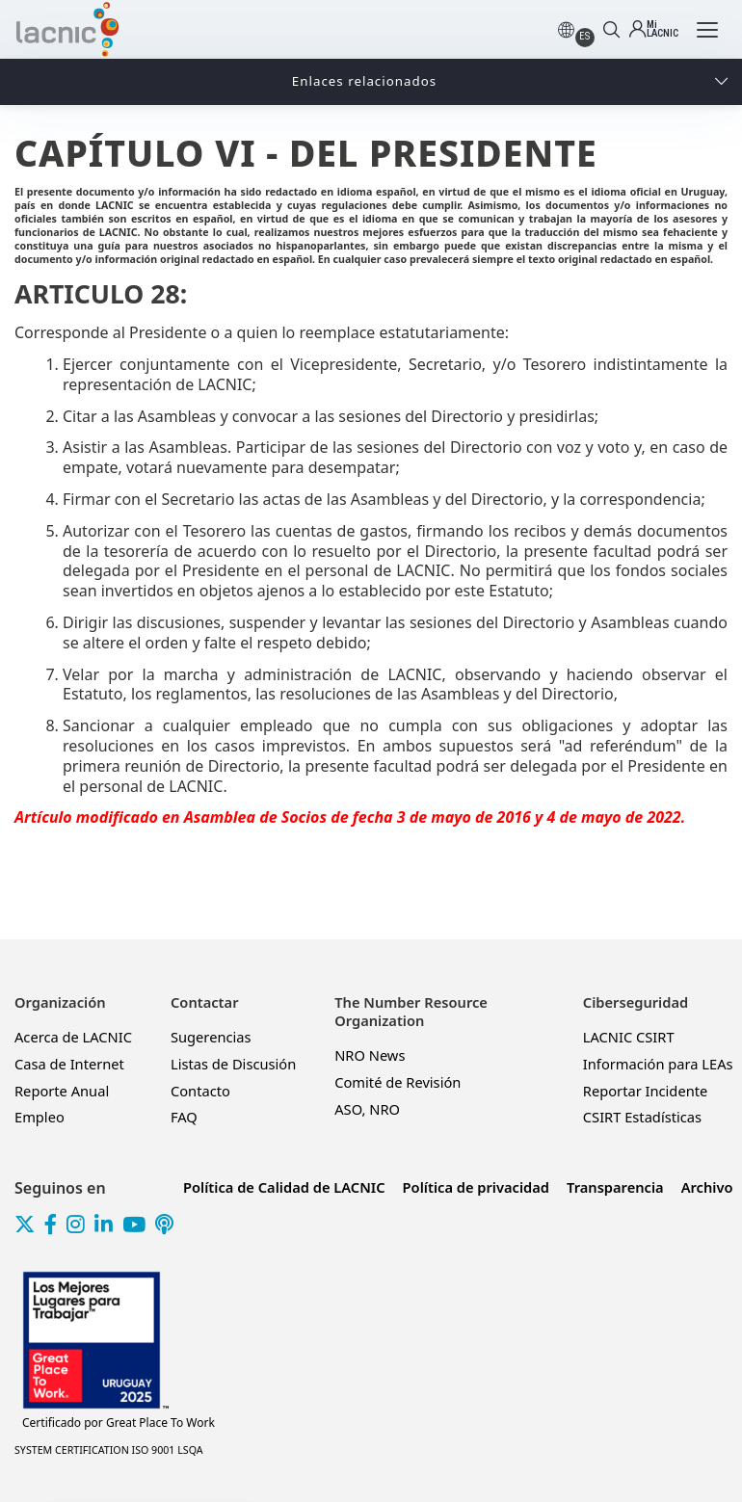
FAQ (184, 1116)
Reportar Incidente (645, 1090)
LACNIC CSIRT (629, 1036)
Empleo (39, 1116)
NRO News (369, 1055)
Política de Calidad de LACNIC (284, 1187)
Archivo (707, 1187)
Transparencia (615, 1187)
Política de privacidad (476, 1187)
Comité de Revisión (397, 1082)
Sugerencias (211, 1036)
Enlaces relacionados (364, 81)
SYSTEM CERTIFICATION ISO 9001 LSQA (108, 1450)
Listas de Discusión (233, 1063)
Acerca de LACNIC (73, 1036)
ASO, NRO (367, 1109)
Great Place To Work (118, 1423)
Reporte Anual (61, 1090)
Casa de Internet (69, 1063)
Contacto (200, 1090)
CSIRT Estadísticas (642, 1116)
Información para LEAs (658, 1063)
